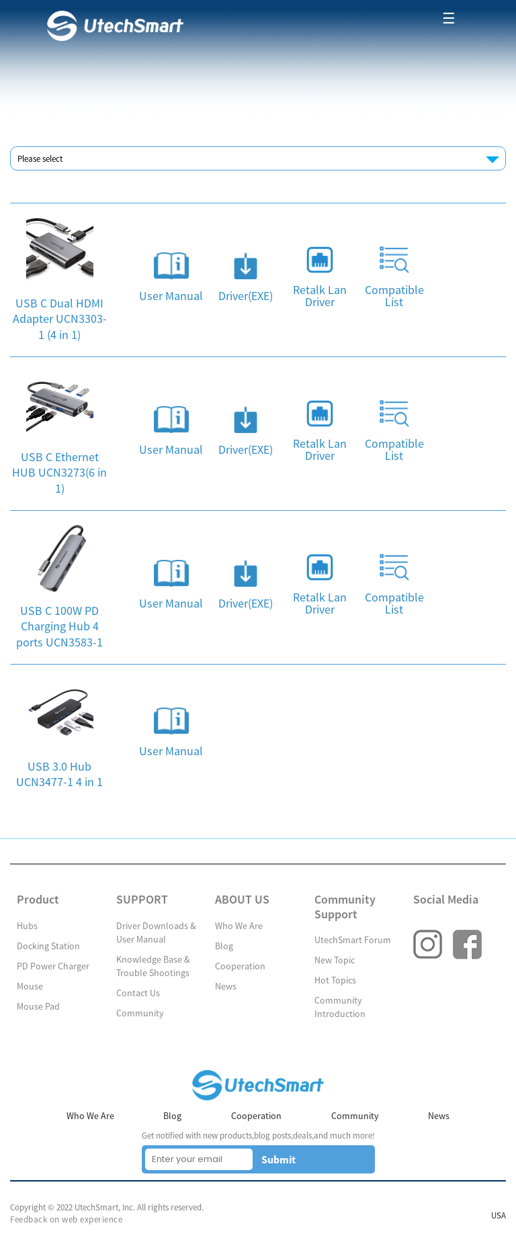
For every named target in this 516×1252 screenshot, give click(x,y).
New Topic (334, 960)
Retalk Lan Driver (320, 296)
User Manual (171, 296)
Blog (224, 946)
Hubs (27, 926)
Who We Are (239, 926)
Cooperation (240, 966)
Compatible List (394, 296)
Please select (39, 158)
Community (140, 1013)
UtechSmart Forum (352, 940)
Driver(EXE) (245, 296)
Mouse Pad (38, 1006)
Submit (278, 1159)
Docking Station (48, 946)
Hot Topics (335, 980)
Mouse (30, 986)
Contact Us (138, 993)
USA (498, 1215)
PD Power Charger (53, 966)
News (225, 986)
